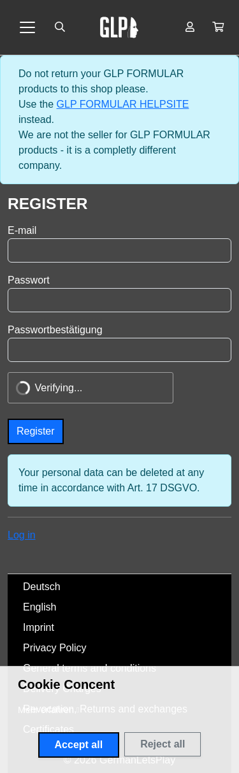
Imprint (38, 627)
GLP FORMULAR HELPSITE (123, 104)
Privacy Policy (55, 647)
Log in (22, 535)
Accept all (79, 744)
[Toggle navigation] (27, 27)
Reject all (162, 744)
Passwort (29, 280)
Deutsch (42, 586)
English (39, 607)
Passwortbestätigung (55, 329)
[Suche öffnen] (60, 27)
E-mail (22, 230)
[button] (218, 27)
